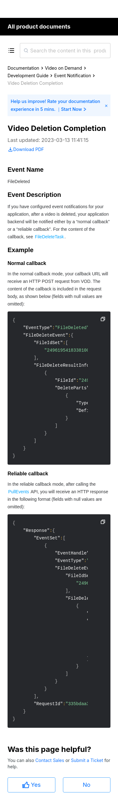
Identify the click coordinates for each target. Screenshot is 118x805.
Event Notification (72, 75)
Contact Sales (50, 760)
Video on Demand (63, 68)
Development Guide (28, 75)
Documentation (23, 68)
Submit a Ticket (87, 760)
